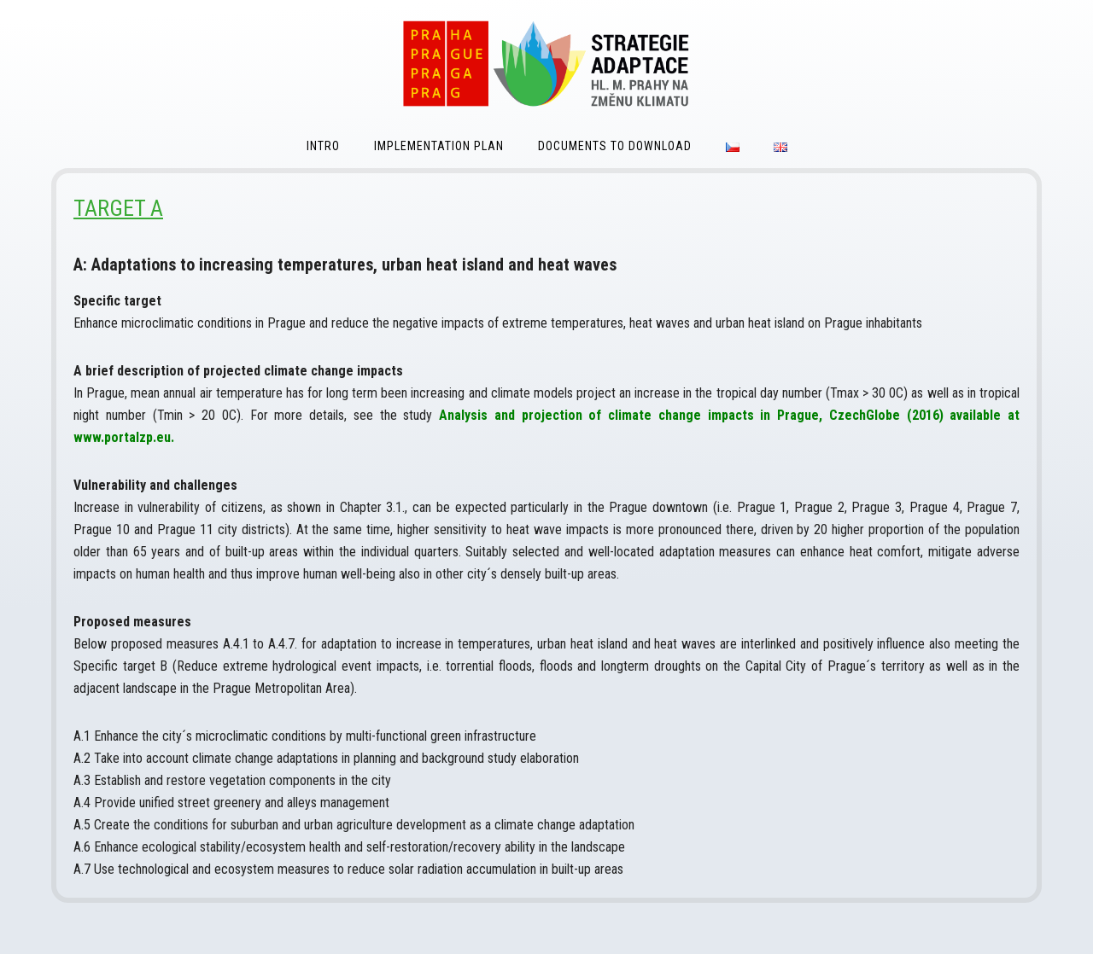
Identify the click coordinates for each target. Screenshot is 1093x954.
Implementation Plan (439, 146)
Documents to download (615, 146)
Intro (323, 146)
